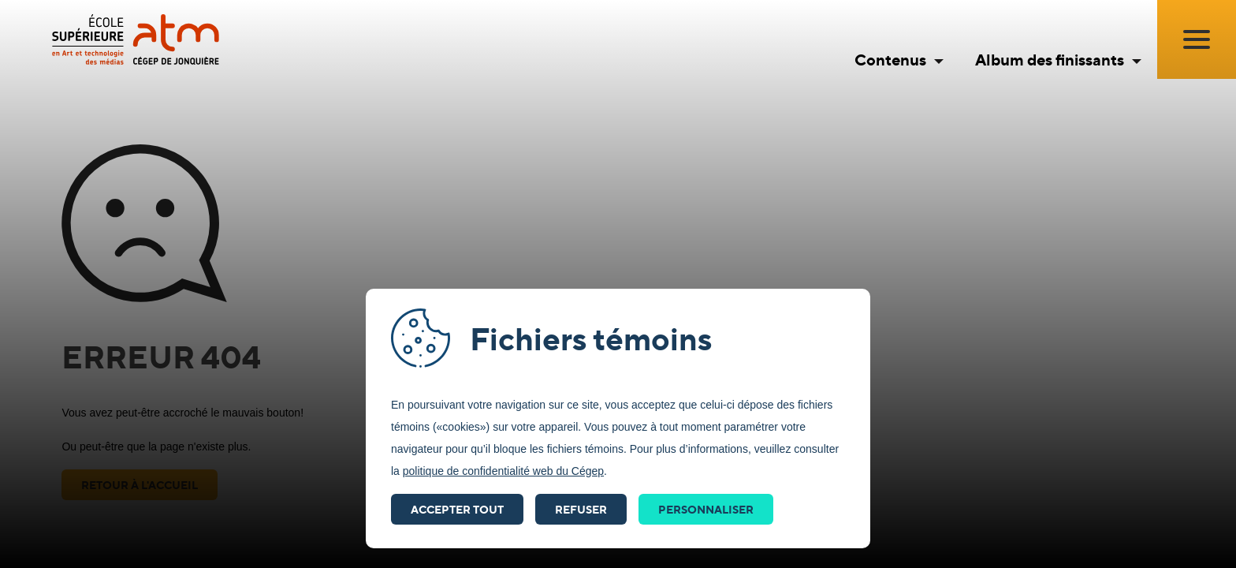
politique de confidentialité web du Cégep (503, 471)
